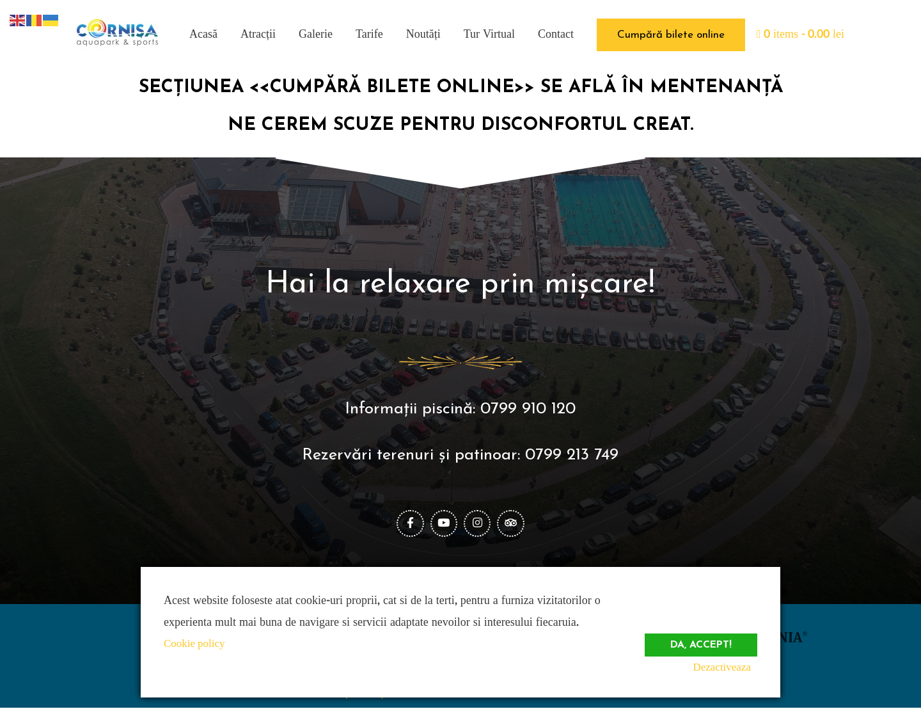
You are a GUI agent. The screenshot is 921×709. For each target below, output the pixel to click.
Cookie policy (196, 643)
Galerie (316, 34)
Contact (556, 34)
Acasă (203, 34)
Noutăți (423, 34)
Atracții (258, 34)
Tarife (369, 34)
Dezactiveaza (726, 667)
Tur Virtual (489, 34)
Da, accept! (698, 638)
